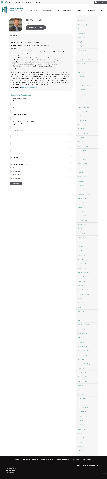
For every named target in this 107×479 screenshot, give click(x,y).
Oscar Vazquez (82, 420)
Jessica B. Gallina (82, 163)
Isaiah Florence (82, 155)
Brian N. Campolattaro (84, 68)
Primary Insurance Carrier (18, 124)
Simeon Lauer (82, 237)
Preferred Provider (16, 154)
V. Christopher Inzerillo (84, 194)
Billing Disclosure (87, 459)
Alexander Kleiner (82, 216)
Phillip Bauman (82, 42)
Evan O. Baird (81, 33)
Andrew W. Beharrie (83, 46)
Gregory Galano (82, 159)
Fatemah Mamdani (83, 277)
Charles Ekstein (82, 137)
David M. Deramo (83, 129)
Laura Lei (80, 250)
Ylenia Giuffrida (82, 172)
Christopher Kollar (83, 220)
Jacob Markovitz (82, 285)
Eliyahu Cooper (82, 116)
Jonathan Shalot (82, 381)
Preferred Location (16, 161)
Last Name (13, 108)
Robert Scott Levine (83, 263)
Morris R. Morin (82, 316)
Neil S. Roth (81, 368)
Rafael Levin (81, 259)
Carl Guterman (82, 185)
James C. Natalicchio (84, 324)
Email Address (14, 133)
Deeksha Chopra (82, 103)
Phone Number (15, 140)
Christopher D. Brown (84, 59)
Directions (28, 2)
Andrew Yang (81, 442)
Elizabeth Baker (82, 37)
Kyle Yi (80, 451)
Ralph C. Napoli (82, 320)
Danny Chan (81, 76)
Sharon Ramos (82, 359)
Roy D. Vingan (81, 425)
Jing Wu (80, 433)
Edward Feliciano (82, 142)
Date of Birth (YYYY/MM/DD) (18, 115)
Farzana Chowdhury (83, 107)
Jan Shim (80, 385)
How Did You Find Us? (16, 175)
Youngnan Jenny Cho (84, 85)
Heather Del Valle (82, 416)
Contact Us (18, 459)
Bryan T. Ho (81, 190)
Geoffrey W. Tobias (83, 407)
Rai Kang (80, 207)
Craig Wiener (81, 429)
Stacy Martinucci (82, 290)
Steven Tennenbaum (83, 403)
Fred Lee (80, 246)
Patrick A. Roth (82, 372)
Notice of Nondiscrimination (30, 459)
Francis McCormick (83, 294)
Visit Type (13, 168)
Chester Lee (81, 242)
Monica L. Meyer (82, 307)
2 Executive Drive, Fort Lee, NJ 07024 (16, 470)
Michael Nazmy (82, 329)
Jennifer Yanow (82, 446)
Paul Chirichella (82, 81)
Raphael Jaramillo (82, 198)
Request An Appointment (35, 27)
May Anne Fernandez (84, 146)
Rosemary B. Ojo (82, 333)
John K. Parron (82, 337)
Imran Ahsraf (81, 20)
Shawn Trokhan (82, 411)
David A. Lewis (82, 268)
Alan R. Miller (81, 311)
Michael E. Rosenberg (84, 364)
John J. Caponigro (83, 72)
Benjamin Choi (82, 89)
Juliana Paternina (82, 346)
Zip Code (13, 147)
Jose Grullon (81, 181)
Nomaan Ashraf (82, 24)
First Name (13, 101)
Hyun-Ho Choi (82, 98)
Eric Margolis (81, 281)
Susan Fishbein (82, 150)
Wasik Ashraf (81, 29)
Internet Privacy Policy (63, 459)
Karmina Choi (81, 94)
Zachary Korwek (82, 224)
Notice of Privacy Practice (47, 459)
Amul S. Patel (81, 342)
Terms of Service (75, 459)
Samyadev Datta (82, 120)
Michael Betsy (82, 55)
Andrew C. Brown (82, 63)
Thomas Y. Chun (82, 111)
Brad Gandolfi (81, 168)
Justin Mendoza (82, 298)
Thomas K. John (82, 203)
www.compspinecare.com (29, 87)
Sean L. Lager (81, 233)
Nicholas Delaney (82, 124)
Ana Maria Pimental (83, 351)
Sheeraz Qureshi (82, 355)
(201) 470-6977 (10, 2)
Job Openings (36, 2)
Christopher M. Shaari (84, 377)
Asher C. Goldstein (83, 176)
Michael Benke (82, 50)
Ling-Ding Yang (82, 438)
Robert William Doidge (84, 133)
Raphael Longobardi (83, 272)
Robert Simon (81, 390)
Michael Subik (82, 398)
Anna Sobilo (81, 394)
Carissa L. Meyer (82, 303)
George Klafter (82, 211)
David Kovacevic (82, 229)
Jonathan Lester (82, 255)
